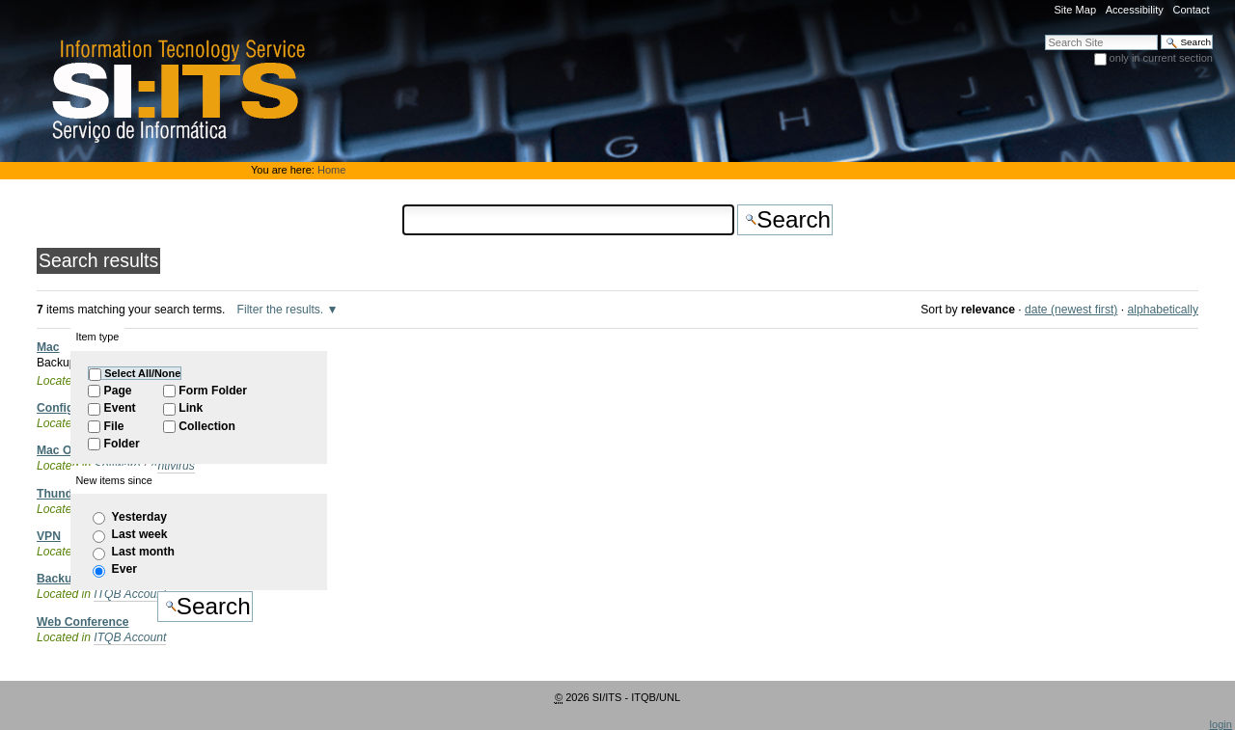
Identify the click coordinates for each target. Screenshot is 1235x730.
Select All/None (142, 373)
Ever (124, 569)
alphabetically (1163, 309)
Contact (1190, 9)
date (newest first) (1071, 309)
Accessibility (1135, 9)
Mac (48, 347)
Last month (143, 551)
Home (331, 170)
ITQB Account (130, 637)
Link (190, 408)
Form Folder (212, 390)
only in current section (1161, 58)
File (114, 426)
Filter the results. (282, 309)
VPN (49, 536)
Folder (122, 443)
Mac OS (58, 450)
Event (120, 408)
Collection (206, 426)
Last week (140, 534)
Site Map (1075, 9)
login (1221, 724)
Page (118, 390)
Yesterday (139, 517)
